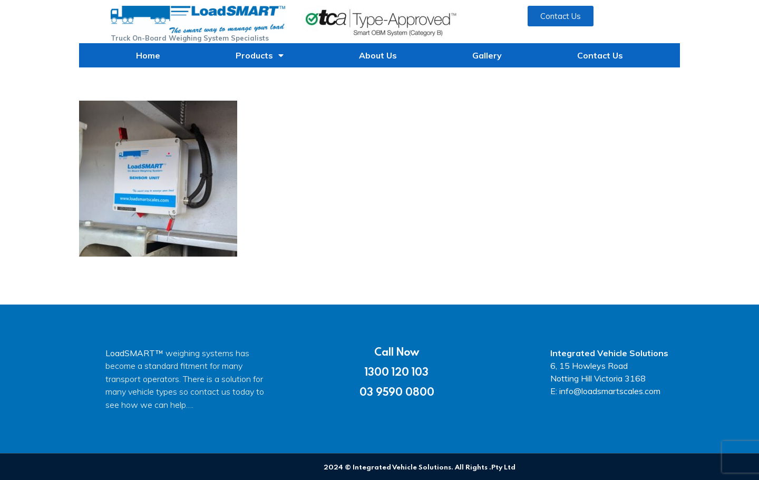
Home (148, 55)
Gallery (487, 55)
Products (260, 55)
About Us (378, 55)
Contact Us (600, 55)
